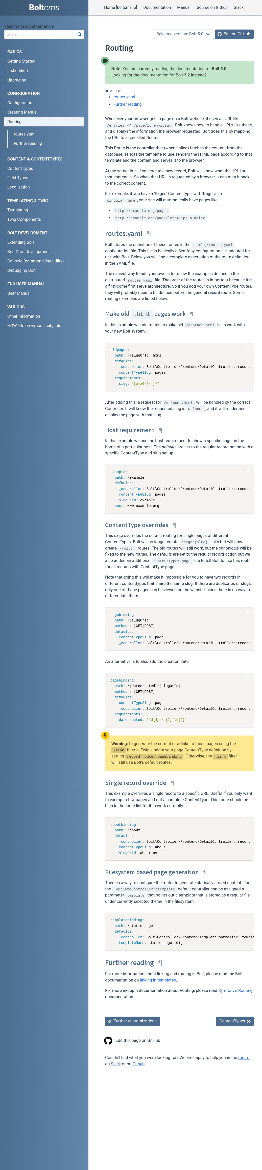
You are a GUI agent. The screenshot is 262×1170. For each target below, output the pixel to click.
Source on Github (212, 7)
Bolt (44, 7)
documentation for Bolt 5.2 (165, 75)
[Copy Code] (248, 347)
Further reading (127, 104)
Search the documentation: (29, 26)
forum (243, 1057)
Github (138, 1064)
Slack (239, 7)
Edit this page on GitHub (132, 1041)
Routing (14, 121)
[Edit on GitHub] (234, 34)
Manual (183, 7)
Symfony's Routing (235, 990)
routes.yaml (124, 97)
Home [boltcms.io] (120, 7)
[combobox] (44, 34)
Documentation (157, 7)
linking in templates (158, 980)
